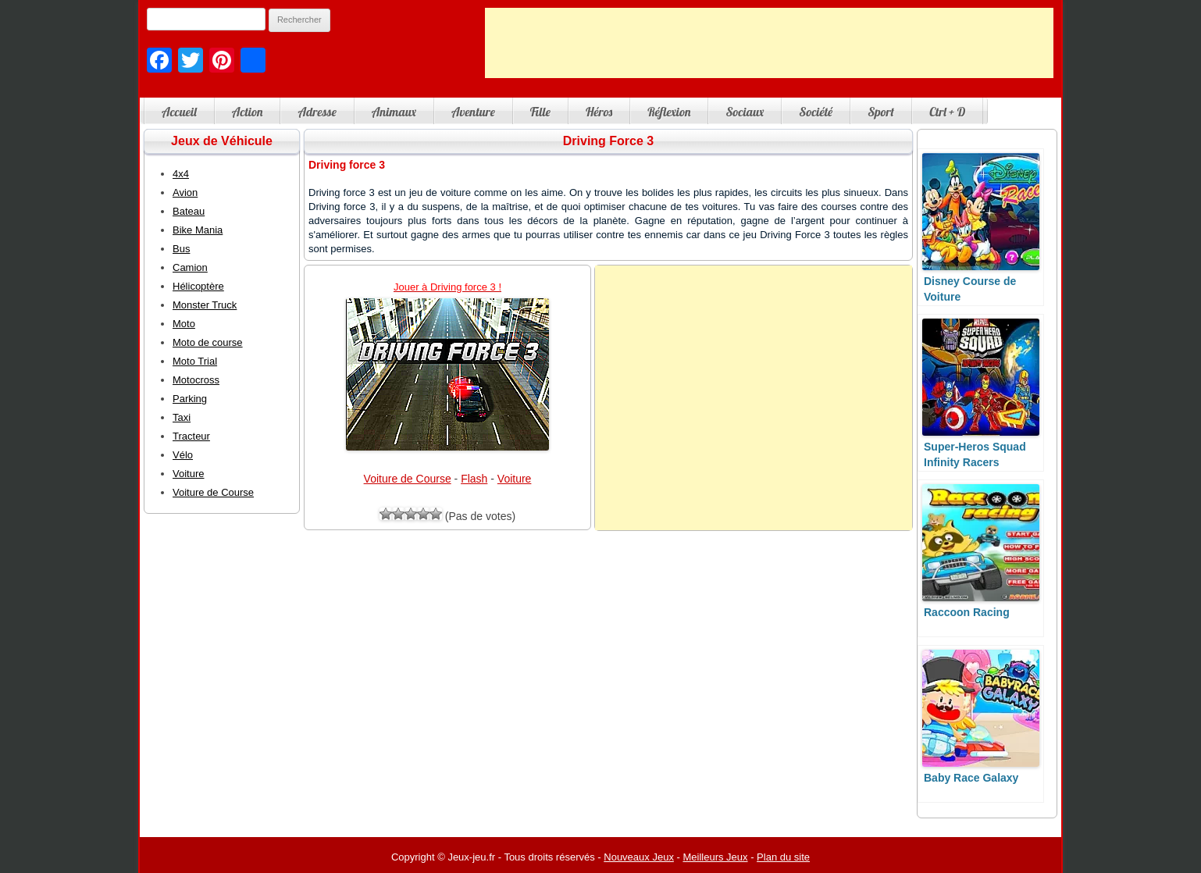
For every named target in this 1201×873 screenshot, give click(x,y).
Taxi (182, 417)
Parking (190, 398)
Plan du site (783, 857)
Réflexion (668, 111)
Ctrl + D (947, 111)
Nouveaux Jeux (639, 857)
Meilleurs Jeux (714, 857)
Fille (540, 111)
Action (247, 111)
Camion (190, 267)
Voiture (514, 478)
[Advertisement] (769, 43)
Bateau (189, 211)
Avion (185, 192)
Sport (881, 111)
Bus (181, 249)
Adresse (317, 111)
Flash (474, 478)
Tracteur (191, 436)
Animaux (394, 111)
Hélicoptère (198, 286)
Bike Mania (198, 230)
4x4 (181, 174)
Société (815, 111)
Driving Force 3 (608, 141)
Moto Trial (195, 361)
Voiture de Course (407, 478)
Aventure (473, 111)
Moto (184, 324)
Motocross (196, 380)
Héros (599, 111)
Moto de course (208, 342)
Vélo (183, 455)
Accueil (179, 111)
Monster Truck (205, 305)
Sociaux (744, 111)
